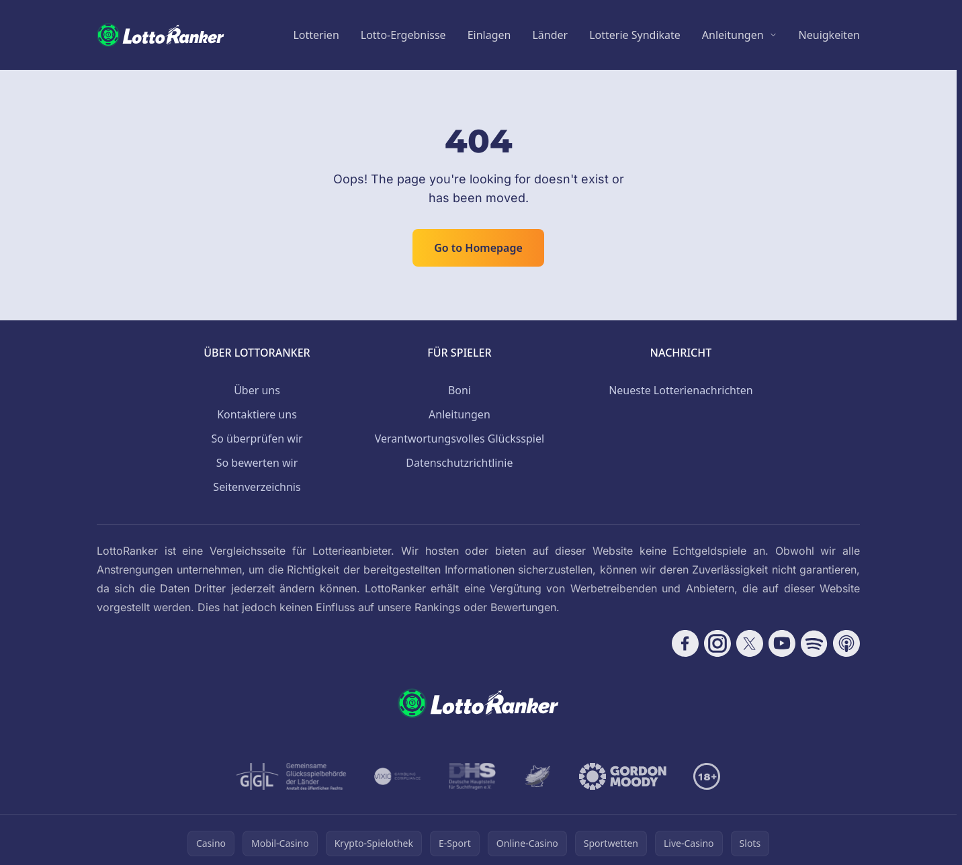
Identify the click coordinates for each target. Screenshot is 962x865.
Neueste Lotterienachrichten (681, 390)
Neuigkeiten (829, 35)
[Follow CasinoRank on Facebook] (685, 643)
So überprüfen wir (256, 438)
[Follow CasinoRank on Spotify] (814, 643)
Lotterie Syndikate (635, 35)
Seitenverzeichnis (256, 487)
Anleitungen (733, 35)
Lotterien (316, 35)
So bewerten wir (257, 462)
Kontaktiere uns (257, 414)
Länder (550, 35)
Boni (459, 390)
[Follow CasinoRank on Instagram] (717, 643)
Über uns (257, 390)
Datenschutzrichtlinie (459, 462)
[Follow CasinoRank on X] (749, 643)
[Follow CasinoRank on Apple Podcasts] (846, 643)
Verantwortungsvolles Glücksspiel (459, 438)
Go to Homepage (478, 247)
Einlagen (489, 35)
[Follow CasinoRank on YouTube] (782, 643)
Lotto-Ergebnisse (403, 35)
